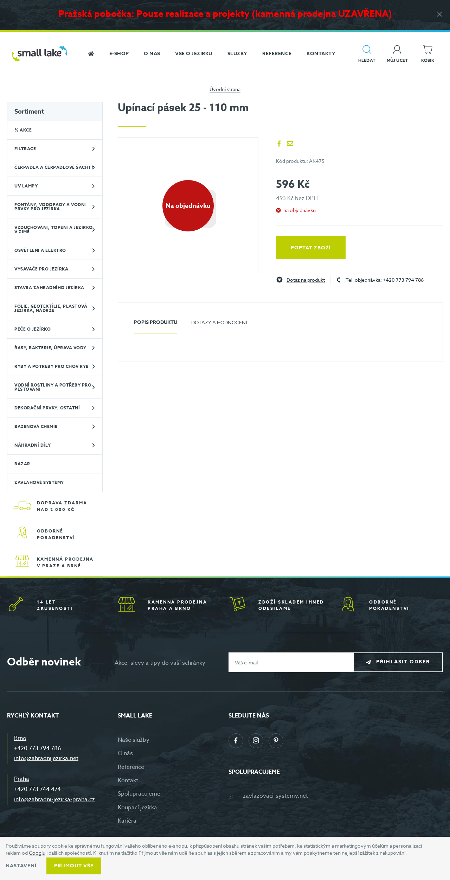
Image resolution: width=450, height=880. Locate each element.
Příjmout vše (74, 865)
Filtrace (25, 149)
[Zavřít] (439, 14)
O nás (125, 753)
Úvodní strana (225, 89)
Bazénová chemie (36, 426)
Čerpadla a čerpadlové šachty (54, 167)
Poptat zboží (311, 247)
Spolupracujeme (139, 794)
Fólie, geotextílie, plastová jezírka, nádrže (50, 308)
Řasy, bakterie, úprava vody (50, 348)
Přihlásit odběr (403, 662)
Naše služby (133, 740)
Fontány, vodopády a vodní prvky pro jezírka (50, 207)
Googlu (37, 852)
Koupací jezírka (137, 807)
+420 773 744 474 (37, 789)
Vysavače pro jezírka (41, 269)
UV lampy (26, 186)
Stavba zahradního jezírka (49, 288)
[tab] (155, 325)
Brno (20, 738)
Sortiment (29, 111)
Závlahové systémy (39, 482)
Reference (131, 767)
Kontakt (128, 780)
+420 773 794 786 (37, 748)
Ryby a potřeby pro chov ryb (51, 366)
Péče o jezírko (32, 329)
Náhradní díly (32, 445)
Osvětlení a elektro (40, 250)
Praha (21, 779)
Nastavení (21, 865)
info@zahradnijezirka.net (46, 758)
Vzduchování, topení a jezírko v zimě (53, 229)
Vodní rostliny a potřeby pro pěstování (52, 387)
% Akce (23, 130)
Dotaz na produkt (306, 280)
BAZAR (22, 464)
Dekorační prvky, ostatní (47, 408)
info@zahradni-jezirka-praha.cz (54, 799)
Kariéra (127, 821)
